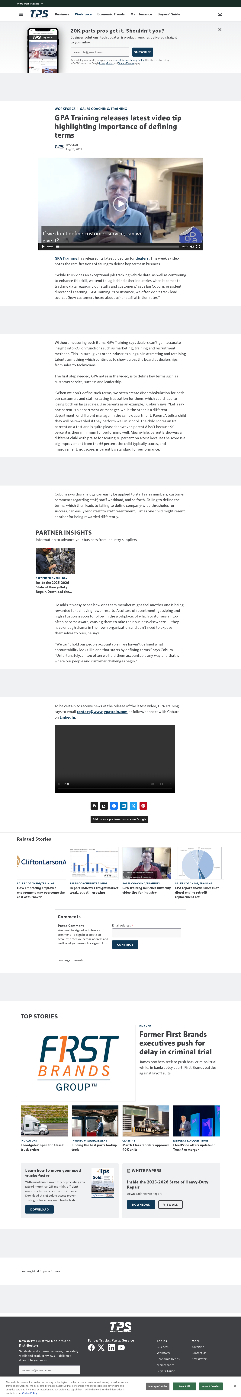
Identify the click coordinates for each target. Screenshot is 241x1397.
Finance (145, 1026)
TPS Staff (72, 145)
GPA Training (66, 258)
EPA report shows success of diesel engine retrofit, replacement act (197, 892)
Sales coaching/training (103, 108)
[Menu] (21, 14)
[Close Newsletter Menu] (219, 29)
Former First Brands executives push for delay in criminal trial (175, 1043)
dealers (142, 258)
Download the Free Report (144, 1193)
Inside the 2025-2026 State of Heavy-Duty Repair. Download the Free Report (52, 587)
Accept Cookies (211, 1386)
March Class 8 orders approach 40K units (145, 1147)
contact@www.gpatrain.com (102, 711)
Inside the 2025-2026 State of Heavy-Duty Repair (167, 1185)
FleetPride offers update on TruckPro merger (194, 1147)
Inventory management (89, 1140)
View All (170, 1204)
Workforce (65, 108)
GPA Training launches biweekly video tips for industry (146, 890)
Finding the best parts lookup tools (94, 1147)
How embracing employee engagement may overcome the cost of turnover (41, 892)
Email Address (122, 925)
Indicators (29, 1140)
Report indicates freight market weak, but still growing (94, 890)
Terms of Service (126, 63)
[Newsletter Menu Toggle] (220, 14)
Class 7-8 (129, 1140)
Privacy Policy (106, 63)
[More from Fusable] (120, 3)
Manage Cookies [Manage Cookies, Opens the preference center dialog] (157, 1386)
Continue (125, 944)
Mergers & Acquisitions (190, 1140)
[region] (120, 1387)
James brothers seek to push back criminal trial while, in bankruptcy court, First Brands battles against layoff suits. (177, 1067)
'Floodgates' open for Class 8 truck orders (42, 1147)
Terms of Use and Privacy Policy (128, 59)
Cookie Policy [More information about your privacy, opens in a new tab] (29, 1393)
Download (39, 1209)
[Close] (235, 1386)
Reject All (184, 1386)
